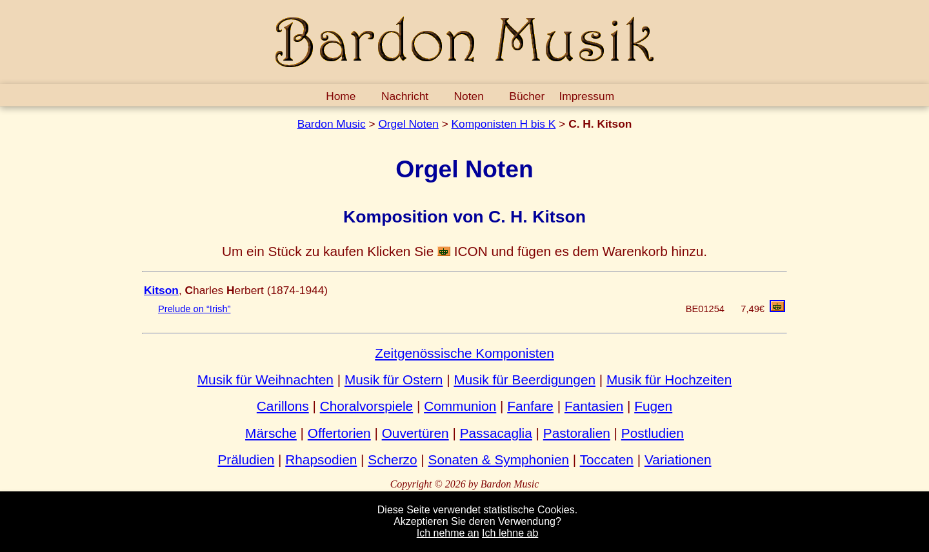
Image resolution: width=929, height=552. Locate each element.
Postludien (652, 433)
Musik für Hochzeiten (669, 379)
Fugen (653, 406)
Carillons (283, 406)
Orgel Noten (408, 123)
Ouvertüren (415, 433)
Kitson (161, 290)
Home (340, 96)
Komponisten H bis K (504, 123)
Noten (469, 96)
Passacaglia (496, 433)
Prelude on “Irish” (194, 309)
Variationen (678, 459)
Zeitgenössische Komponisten (464, 353)
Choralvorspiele (367, 406)
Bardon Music (331, 123)
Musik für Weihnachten (265, 379)
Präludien (245, 459)
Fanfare (530, 406)
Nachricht (404, 96)
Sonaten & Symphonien (499, 459)
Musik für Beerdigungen (524, 379)
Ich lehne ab (510, 532)
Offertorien (339, 433)
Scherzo (392, 459)
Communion (460, 406)
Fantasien (593, 406)
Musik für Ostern (394, 379)
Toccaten (607, 459)
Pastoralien (576, 433)
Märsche (271, 433)
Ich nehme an (448, 532)
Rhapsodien (321, 459)
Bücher (526, 96)
